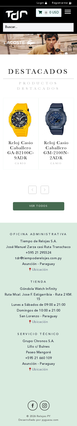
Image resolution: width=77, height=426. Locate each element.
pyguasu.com (50, 420)
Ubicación (38, 269)
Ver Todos (38, 206)
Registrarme (60, 3)
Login (40, 3)
